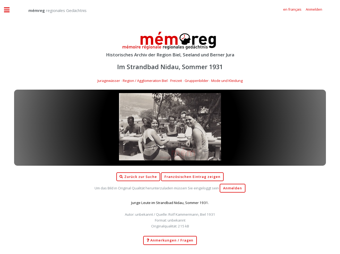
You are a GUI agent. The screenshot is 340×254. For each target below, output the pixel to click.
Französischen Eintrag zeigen (192, 176)
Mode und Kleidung (227, 80)
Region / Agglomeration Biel (145, 80)
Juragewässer (108, 80)
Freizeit (176, 80)
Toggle (9, 10)
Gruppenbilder (197, 80)
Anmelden (232, 188)
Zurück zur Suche (138, 177)
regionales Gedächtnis (52, 10)
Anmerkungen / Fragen (170, 240)
